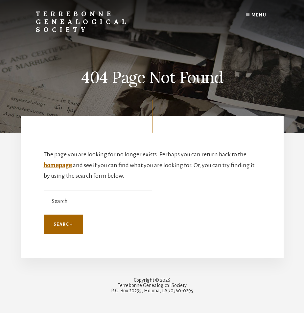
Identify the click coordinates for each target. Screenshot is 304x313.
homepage (58, 165)
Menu (259, 15)
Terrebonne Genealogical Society (82, 22)
